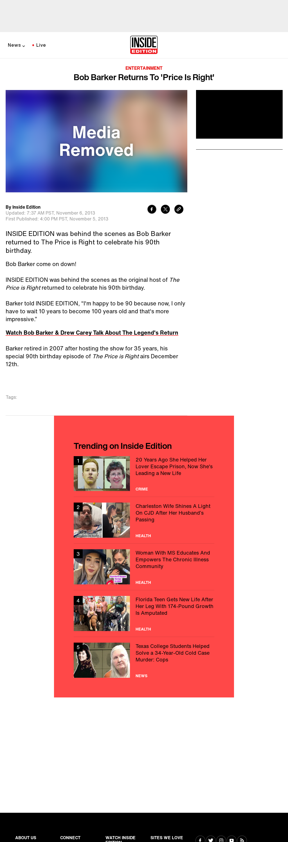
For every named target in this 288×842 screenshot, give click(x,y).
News (14, 45)
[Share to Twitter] (165, 210)
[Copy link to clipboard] (179, 210)
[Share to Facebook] (152, 210)
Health (143, 536)
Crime (142, 489)
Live (41, 45)
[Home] (144, 45)
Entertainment (144, 68)
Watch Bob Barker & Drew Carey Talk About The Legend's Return (92, 332)
